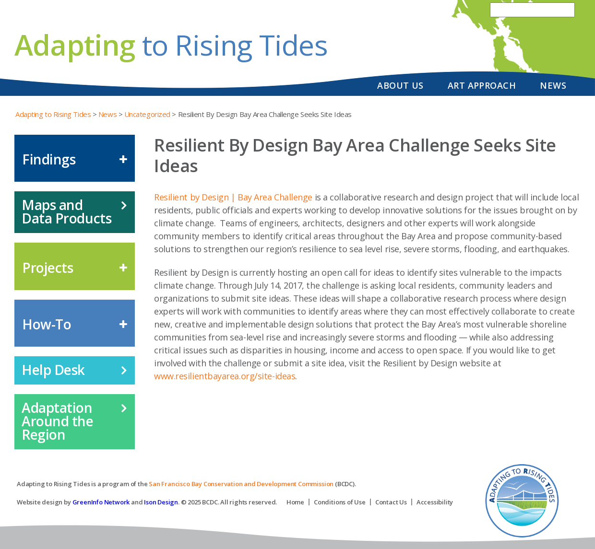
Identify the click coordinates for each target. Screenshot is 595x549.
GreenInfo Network (101, 502)
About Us (400, 85)
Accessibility (434, 502)
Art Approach (482, 85)
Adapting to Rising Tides (53, 114)
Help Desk (53, 370)
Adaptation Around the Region (58, 421)
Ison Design (161, 502)
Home (295, 502)
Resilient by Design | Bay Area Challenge (233, 197)
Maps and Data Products (66, 211)
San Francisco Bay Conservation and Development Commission (241, 483)
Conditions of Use (340, 502)
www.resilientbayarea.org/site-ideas (224, 376)
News (553, 85)
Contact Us (391, 502)
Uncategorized (147, 114)
